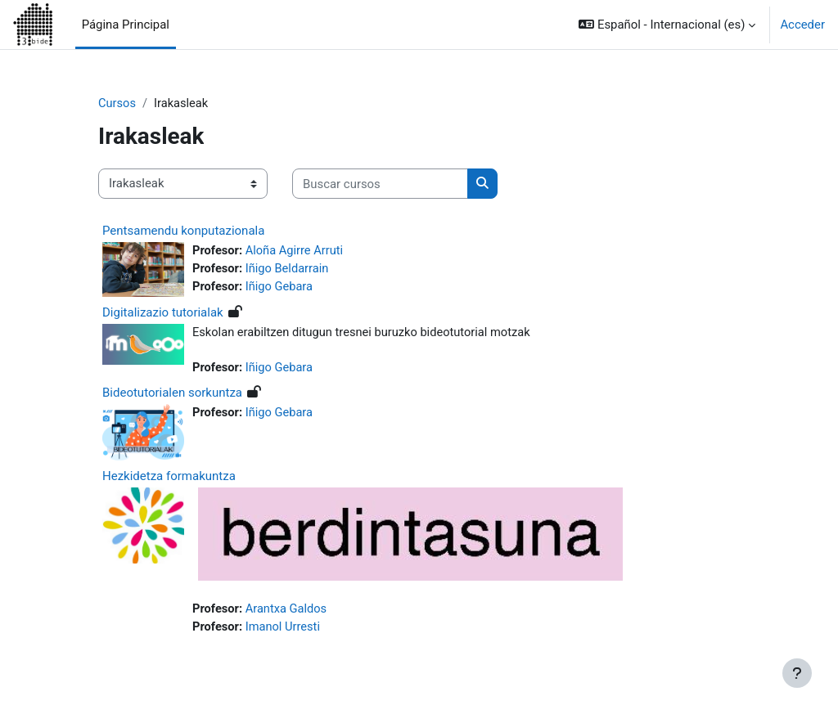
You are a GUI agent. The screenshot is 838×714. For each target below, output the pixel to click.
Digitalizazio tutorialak (162, 312)
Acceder (802, 24)
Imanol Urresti (284, 628)
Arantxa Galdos (287, 610)
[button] (667, 24)
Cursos (117, 104)
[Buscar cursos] (380, 184)
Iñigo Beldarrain (288, 270)
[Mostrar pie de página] (797, 673)
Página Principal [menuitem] (125, 24)
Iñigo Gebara (280, 288)
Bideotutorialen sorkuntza (172, 393)
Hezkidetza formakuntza (169, 477)
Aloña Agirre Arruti (296, 251)
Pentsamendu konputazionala (183, 230)
